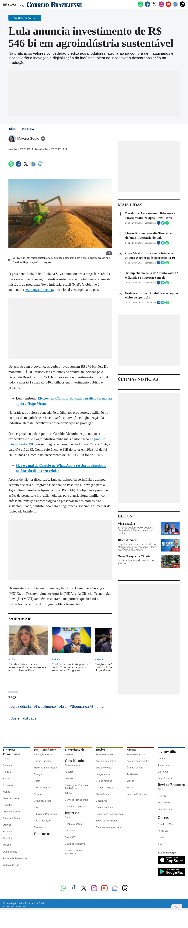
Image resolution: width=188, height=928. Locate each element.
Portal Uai (163, 830)
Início (12, 129)
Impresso (72, 813)
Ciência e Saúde (11, 818)
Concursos (42, 834)
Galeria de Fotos (104, 807)
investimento (46, 706)
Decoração (101, 800)
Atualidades (164, 802)
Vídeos (130, 780)
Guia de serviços (105, 787)
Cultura (38, 794)
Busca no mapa (104, 767)
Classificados (75, 761)
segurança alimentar (39, 289)
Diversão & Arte (11, 798)
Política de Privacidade (15, 858)
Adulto (68, 793)
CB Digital (70, 830)
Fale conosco (41, 827)
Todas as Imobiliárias (107, 820)
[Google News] (175, 6)
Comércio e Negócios (76, 806)
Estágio (38, 774)
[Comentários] (40, 165)
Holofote (7, 831)
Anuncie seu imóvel (106, 761)
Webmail (69, 754)
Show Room (102, 794)
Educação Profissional (46, 814)
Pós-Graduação (42, 820)
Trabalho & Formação (45, 767)
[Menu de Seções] (10, 5)
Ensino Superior (42, 761)
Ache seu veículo (136, 754)
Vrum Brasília (165, 778)
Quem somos (10, 851)
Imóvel (101, 750)
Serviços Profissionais (76, 799)
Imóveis (69, 771)
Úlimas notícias (104, 780)
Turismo (7, 844)
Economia (8, 785)
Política (28, 129)
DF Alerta (163, 758)
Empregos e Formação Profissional (77, 787)
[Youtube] (168, 6)
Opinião (7, 824)
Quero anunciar (73, 765)
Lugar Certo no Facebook (109, 814)
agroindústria (20, 706)
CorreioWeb (74, 750)
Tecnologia (8, 838)
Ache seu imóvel (104, 754)
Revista (162, 795)
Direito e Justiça (11, 811)
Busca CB (70, 837)
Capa (6, 758)
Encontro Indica (166, 809)
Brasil (6, 778)
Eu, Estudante (45, 750)
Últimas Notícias (42, 787)
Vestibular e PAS (43, 800)
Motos (130, 787)
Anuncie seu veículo (137, 761)
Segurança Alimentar (88, 706)
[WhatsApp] (140, 6)
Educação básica (43, 754)
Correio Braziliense (11, 752)
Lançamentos (103, 774)
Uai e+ (161, 837)
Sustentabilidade (23, 718)
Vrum (131, 750)
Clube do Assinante (75, 843)
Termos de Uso (11, 865)
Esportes (7, 805)
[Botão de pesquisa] (22, 5)
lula (64, 706)
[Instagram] (161, 6)
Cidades (7, 765)
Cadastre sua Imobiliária (109, 827)
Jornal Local (164, 765)
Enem (37, 780)
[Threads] (182, 6)
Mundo (6, 791)
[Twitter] (154, 6)
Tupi (160, 844)
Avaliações (132, 774)
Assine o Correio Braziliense (73, 852)
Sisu (36, 807)
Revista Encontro (171, 785)
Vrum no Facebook (137, 794)
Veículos (69, 778)
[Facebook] (147, 6)
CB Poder (163, 771)
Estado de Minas (167, 824)
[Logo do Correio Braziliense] (54, 4)
